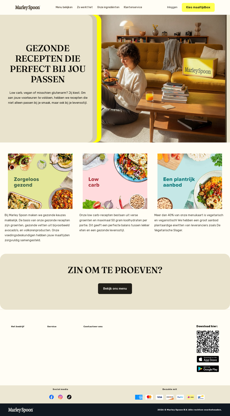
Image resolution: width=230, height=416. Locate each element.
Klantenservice (133, 7)
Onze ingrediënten (108, 7)
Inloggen (172, 7)
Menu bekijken (64, 7)
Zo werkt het (85, 7)
